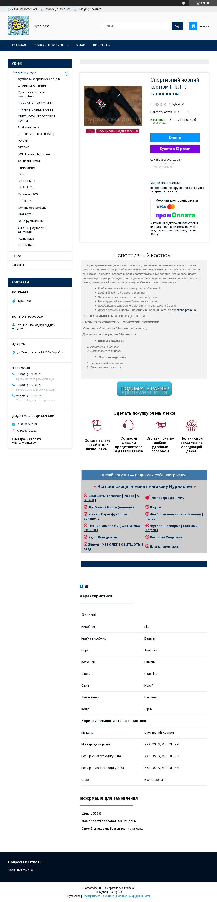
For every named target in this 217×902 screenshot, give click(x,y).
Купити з (175, 149)
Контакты (101, 45)
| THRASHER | (27, 167)
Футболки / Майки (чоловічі (110, 507)
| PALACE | (25, 214)
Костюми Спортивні (166, 537)
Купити (175, 137)
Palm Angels (26, 238)
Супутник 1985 (28, 194)
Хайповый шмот (29, 161)
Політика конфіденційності (133, 896)
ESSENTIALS (26, 245)
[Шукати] (177, 26)
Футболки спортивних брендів (39, 79)
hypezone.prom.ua (184, 310)
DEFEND (24, 147)
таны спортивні (166, 546)
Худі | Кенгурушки (102, 537)
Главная (19, 45)
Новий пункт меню (20, 870)
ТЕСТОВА (25, 201)
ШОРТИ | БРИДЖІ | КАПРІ (35, 109)
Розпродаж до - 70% (167, 498)
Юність (22, 174)
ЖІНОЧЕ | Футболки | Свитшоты (32, 230)
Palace (129, 496)
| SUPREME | (26, 180)
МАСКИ (23, 140)
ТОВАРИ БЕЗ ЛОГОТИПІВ (36, 103)
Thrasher (114, 496)
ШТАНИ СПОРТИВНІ (32, 85)
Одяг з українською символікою (31, 94)
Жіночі (94, 544)
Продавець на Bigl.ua (108, 892)
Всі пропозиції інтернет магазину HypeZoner (144, 486)
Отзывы (18, 265)
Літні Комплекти (28, 127)
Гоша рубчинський (30, 221)
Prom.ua (129, 888)
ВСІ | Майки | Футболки (34, 154)
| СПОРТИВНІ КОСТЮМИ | (36, 134)
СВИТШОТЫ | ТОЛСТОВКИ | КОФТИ (37, 118)
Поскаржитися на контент (98, 896)
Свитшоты (97, 496)
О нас (80, 45)
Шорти (155, 507)
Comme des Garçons (32, 207)
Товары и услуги (48, 45)
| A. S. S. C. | (26, 187)
